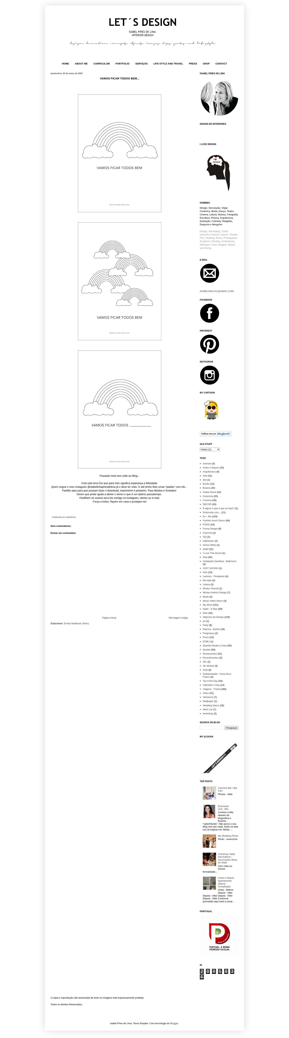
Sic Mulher (208, 665)
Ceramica (208, 496)
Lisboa (206, 584)
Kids (205, 572)
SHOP (206, 63)
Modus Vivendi (210, 588)
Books (206, 483)
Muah (206, 596)
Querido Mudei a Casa (215, 645)
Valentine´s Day (211, 685)
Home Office (209, 545)
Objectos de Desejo (213, 617)
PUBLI (206, 641)
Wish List (208, 709)
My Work (207, 604)
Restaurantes (210, 653)
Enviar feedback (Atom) (76, 623)
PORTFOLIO (123, 63)
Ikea (205, 557)
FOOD (206, 524)
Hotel (205, 549)
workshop (208, 713)
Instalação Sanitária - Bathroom (219, 561)
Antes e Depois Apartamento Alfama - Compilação (226, 882)
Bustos (206, 487)
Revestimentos (211, 657)
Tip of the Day (210, 681)
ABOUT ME (81, 63)
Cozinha (207, 500)
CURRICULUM (101, 63)
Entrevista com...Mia (223, 808)
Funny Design (210, 528)
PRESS (193, 63)
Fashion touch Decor (214, 520)
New (205, 613)
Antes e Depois (211, 467)
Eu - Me (207, 516)
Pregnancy (208, 633)
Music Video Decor (213, 600)
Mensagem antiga (178, 617)
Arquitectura (209, 471)
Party (205, 625)
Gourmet (207, 532)
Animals (207, 463)
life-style (207, 580)
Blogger (174, 1023)
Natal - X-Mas (210, 609)
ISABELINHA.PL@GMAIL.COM (217, 291)
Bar (204, 479)
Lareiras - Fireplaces (214, 576)
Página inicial (109, 617)
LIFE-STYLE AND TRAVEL (168, 63)
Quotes (206, 649)
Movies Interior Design (215, 592)
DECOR (207, 504)
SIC (205, 661)
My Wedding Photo (228, 835)
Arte (205, 475)
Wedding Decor (211, 705)
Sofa (205, 669)
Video (206, 693)
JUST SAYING (210, 568)
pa (204, 621)
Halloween (208, 541)
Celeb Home (209, 492)
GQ (204, 536)
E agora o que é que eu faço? (218, 508)
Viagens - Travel (211, 689)
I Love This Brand (212, 553)
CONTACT (221, 63)
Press (206, 637)
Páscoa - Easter (211, 629)
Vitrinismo (208, 697)
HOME (65, 63)
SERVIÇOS (141, 63)
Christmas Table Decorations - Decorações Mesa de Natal (227, 858)
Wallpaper (208, 701)
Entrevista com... (212, 512)
